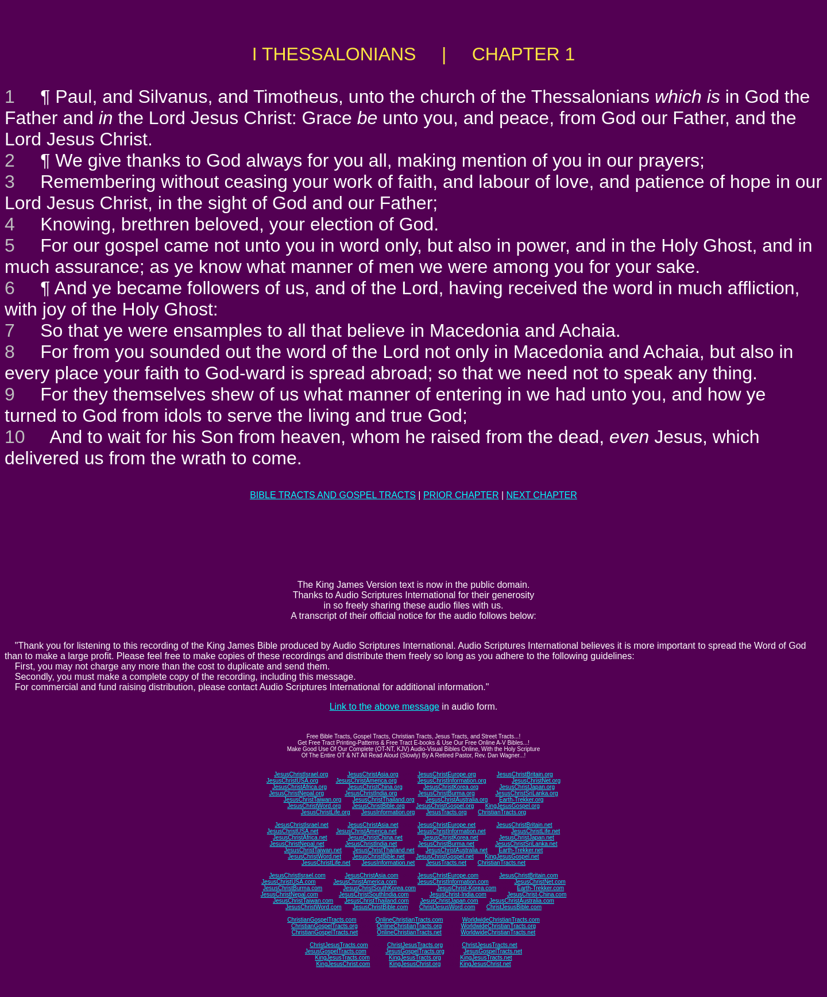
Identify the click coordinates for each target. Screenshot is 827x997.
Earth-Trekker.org (521, 799)
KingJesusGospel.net (512, 856)
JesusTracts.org (446, 812)
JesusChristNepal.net (297, 844)
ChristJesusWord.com (447, 907)
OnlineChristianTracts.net (409, 932)
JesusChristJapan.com (449, 901)
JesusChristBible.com (380, 907)
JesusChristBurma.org (446, 793)
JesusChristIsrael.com (297, 875)
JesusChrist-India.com (458, 894)
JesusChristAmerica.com (365, 882)
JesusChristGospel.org (445, 806)
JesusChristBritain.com (528, 875)
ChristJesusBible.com (514, 907)
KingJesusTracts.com (342, 957)
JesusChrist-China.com (536, 894)
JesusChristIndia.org (371, 793)
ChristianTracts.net (501, 863)
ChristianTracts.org (502, 812)
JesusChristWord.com (313, 907)
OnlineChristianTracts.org (409, 926)
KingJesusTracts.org (415, 957)
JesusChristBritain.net (524, 825)
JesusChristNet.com (539, 882)
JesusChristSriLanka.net (526, 844)
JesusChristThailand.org (384, 799)
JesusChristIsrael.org (301, 774)
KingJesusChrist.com (343, 964)
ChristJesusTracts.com (339, 945)
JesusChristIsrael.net (301, 825)
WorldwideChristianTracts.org (498, 926)
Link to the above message (384, 706)
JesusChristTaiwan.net (313, 850)
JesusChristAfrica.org (299, 787)
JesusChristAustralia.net (457, 850)
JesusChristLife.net (535, 831)
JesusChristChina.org (375, 787)
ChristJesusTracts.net (489, 945)
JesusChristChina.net (375, 837)
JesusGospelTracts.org (414, 951)
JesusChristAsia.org (373, 774)
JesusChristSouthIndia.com (374, 894)
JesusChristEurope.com (448, 875)
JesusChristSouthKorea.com (379, 888)
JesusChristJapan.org (527, 787)
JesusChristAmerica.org (366, 780)
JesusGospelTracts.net (492, 951)
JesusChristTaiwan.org (313, 799)
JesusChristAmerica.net (366, 831)
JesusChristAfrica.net (300, 837)
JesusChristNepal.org (296, 793)
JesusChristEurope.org (447, 774)
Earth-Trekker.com (540, 888)
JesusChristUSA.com (288, 882)
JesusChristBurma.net (446, 844)
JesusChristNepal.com (289, 894)
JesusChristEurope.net (447, 825)
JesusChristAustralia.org (457, 799)
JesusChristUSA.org (292, 780)
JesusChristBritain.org (525, 774)
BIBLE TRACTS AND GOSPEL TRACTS (333, 495)
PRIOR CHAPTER (461, 495)
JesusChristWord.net (314, 856)
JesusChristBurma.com (292, 888)
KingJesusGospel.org (512, 806)
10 (15, 436)
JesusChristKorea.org (450, 787)
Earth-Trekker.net (520, 850)
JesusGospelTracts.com (335, 951)
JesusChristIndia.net (371, 844)
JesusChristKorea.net (450, 837)
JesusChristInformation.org (452, 780)
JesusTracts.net (446, 863)
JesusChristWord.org (314, 806)
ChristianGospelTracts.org (324, 926)
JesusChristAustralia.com (521, 901)
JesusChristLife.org (325, 812)
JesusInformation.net (388, 863)
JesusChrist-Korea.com (466, 888)
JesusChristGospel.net (445, 856)
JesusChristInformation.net (452, 831)
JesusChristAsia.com (371, 875)
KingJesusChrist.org (414, 964)
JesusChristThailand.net (383, 850)
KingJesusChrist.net (485, 964)
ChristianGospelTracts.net (325, 932)
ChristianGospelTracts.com (321, 920)
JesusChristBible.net (378, 856)
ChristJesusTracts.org (415, 945)
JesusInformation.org (388, 812)
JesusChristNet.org (536, 780)
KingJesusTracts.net (486, 957)
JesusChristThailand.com (377, 901)
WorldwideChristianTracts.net (498, 932)
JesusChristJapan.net (526, 837)
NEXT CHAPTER (542, 495)
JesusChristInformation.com (453, 882)
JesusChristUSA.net (292, 831)
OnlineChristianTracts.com (409, 920)
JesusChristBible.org (378, 806)
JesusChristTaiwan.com (303, 901)
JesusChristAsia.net (372, 825)
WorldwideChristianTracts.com (501, 920)
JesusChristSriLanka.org (527, 793)
